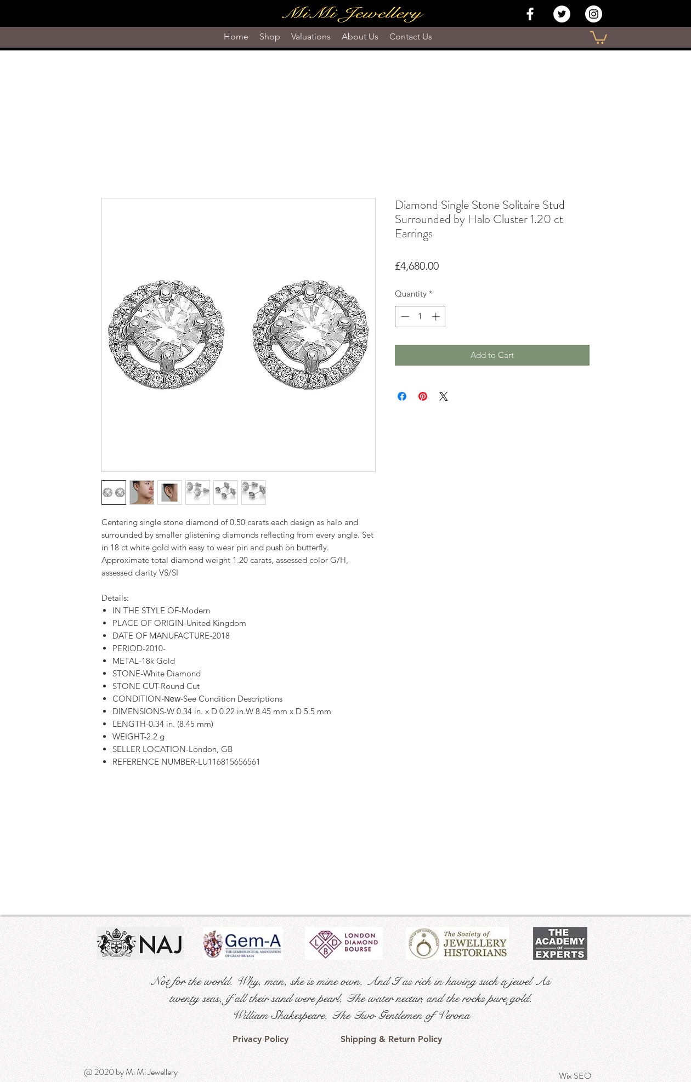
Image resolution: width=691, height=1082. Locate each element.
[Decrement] (404, 316)
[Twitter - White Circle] (561, 13)
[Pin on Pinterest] (422, 396)
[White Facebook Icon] (530, 13)
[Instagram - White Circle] (593, 13)
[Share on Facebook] (402, 396)
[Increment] (436, 316)
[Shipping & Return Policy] (391, 1039)
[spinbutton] (420, 316)
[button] (598, 37)
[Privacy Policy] (260, 1039)
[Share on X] (443, 396)
